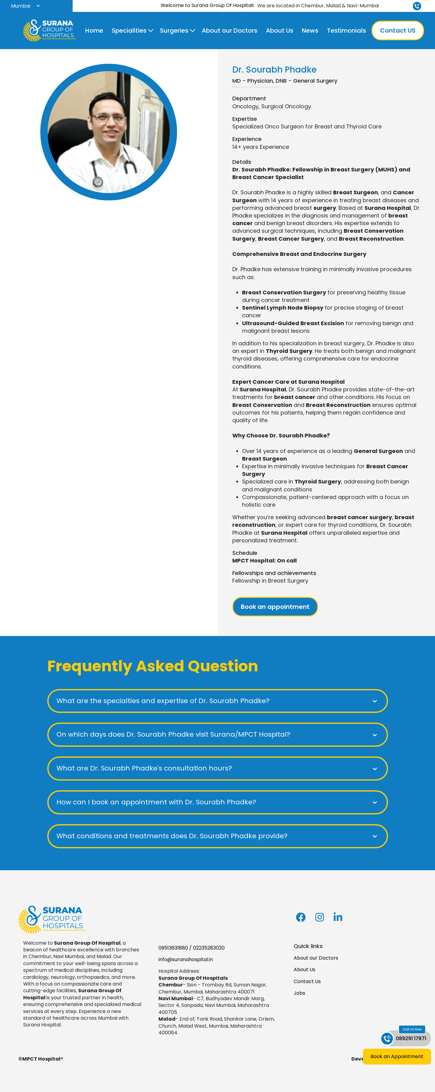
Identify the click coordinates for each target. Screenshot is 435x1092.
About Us (279, 30)
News (310, 30)
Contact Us (307, 981)
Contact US (397, 30)
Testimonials (346, 30)
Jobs (299, 993)
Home (94, 30)
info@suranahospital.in (185, 959)
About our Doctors (229, 30)
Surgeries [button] (174, 30)
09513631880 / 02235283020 (191, 947)
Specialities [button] (129, 30)
